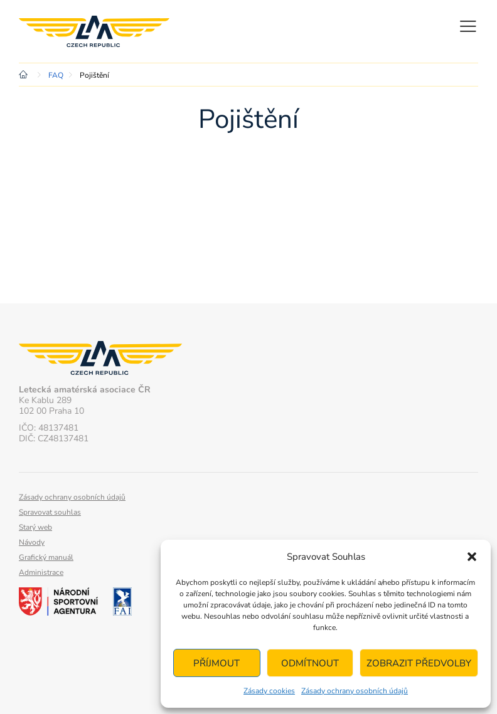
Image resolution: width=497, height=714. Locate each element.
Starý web (35, 527)
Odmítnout (310, 663)
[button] (472, 556)
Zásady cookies (269, 691)
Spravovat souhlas (50, 512)
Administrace (41, 572)
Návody (32, 542)
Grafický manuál (46, 557)
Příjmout (216, 663)
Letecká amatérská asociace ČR (94, 31)
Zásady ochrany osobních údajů (354, 691)
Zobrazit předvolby (418, 663)
